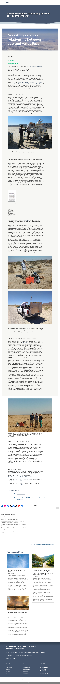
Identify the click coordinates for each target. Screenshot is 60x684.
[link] (7, 2)
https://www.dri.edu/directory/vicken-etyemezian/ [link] (24, 481)
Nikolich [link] (40, 497)
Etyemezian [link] (31, 497)
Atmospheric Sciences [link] (21, 497)
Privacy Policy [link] (22, 679)
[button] (53, 3)
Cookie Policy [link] (15, 679)
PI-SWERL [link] (26, 342)
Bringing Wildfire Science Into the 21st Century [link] (10, 516)
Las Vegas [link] (36, 497)
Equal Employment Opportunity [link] (43, 679)
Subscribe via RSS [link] (21, 494)
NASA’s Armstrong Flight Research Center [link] (19, 164)
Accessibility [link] (9, 679)
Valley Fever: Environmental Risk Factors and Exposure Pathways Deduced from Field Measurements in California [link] (25, 83)
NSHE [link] (52, 679)
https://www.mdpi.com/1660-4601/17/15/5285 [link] (20, 477)
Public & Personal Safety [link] (31, 679)
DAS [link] (27, 497)
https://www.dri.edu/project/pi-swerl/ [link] (31, 484)
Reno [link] (22, 499)
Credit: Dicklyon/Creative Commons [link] (35, 66)
